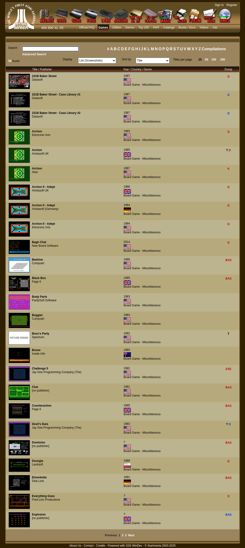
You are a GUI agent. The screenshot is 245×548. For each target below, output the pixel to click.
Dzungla (37, 461)
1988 (127, 460)
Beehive (37, 259)
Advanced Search (34, 54)
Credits (100, 545)
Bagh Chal (39, 242)
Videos (204, 27)
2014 (127, 242)
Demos (129, 27)
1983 (127, 131)
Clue (35, 387)
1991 (127, 477)
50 (206, 59)
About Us (75, 545)
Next (131, 535)
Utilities (116, 27)
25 (200, 59)
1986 (127, 186)
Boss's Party (40, 333)
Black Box (39, 278)
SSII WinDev (134, 545)
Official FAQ (87, 27)
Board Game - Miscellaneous (142, 84)
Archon (37, 131)
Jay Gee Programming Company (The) (57, 372)
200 (222, 59)
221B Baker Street (44, 76)
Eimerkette (39, 477)
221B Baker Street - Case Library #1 (56, 94)
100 (214, 59)
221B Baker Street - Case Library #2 (56, 113)
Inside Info (38, 353)
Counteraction (41, 405)
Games (103, 27)
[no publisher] (40, 390)
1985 (127, 149)
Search (12, 48)
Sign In (219, 5)
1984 (127, 205)
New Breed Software (45, 245)
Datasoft (37, 79)
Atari (35, 172)
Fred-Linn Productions (46, 499)
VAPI (156, 27)
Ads (214, 27)
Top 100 (144, 27)
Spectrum (38, 337)
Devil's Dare (40, 424)
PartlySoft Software (44, 300)
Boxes (36, 350)
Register (232, 5)
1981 (127, 386)
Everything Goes (43, 496)
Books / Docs (187, 27)
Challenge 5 (40, 368)
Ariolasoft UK (40, 153)
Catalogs (168, 27)
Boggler (37, 315)
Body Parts (39, 296)
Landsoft (37, 464)
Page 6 (36, 281)
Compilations (214, 49)
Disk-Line (38, 481)
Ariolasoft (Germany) (45, 209)
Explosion (39, 514)
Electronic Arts (41, 135)
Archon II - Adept (43, 187)
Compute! (38, 263)
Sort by (126, 59)
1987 (127, 76)
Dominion (38, 442)
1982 (127, 333)
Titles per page (182, 59)
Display (67, 59)
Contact (89, 545)
